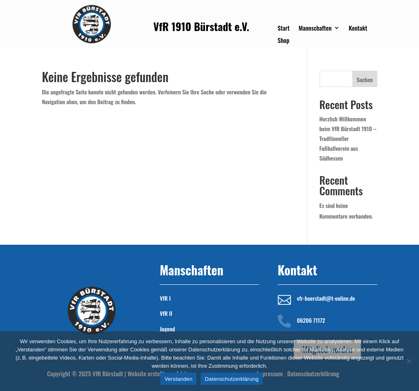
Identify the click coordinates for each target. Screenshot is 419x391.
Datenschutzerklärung (231, 379)
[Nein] (409, 361)
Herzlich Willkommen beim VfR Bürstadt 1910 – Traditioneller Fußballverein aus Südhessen (348, 138)
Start (284, 28)
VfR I (165, 298)
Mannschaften (315, 28)
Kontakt (358, 28)
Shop (284, 41)
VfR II (166, 313)
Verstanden (178, 379)
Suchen (365, 79)
